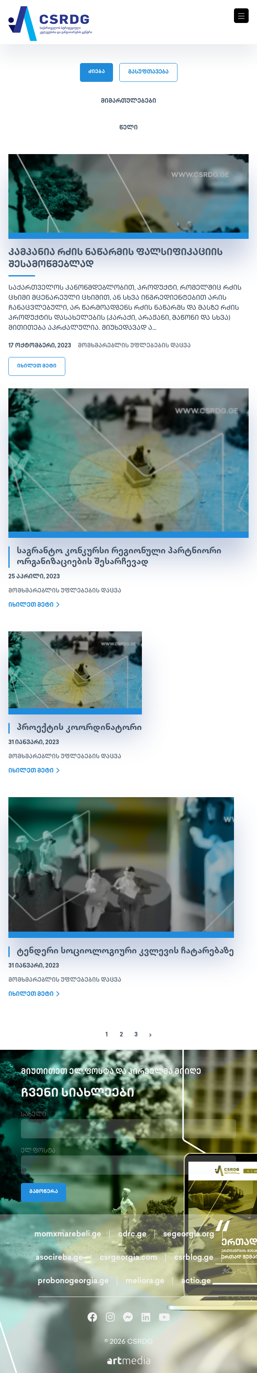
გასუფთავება (148, 72)
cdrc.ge (132, 1235)
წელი (128, 128)
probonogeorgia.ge (73, 1281)
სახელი (33, 1115)
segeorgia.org (188, 1235)
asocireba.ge (59, 1258)
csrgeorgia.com (128, 1258)
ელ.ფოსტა (38, 1151)
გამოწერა (43, 1192)
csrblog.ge (193, 1258)
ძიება (96, 72)
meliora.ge (145, 1281)
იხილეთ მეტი (37, 366)
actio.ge (196, 1281)
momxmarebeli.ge (67, 1235)
